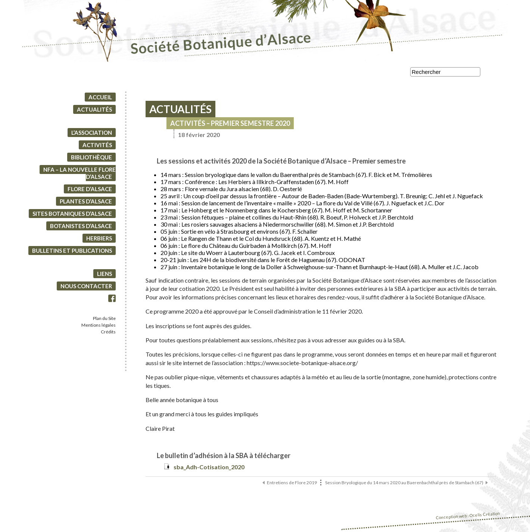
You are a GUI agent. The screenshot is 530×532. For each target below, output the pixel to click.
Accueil (100, 99)
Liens (104, 275)
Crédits (108, 333)
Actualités (94, 111)
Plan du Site (104, 320)
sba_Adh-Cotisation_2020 (209, 468)
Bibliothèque (91, 159)
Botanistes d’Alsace (81, 227)
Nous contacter (86, 287)
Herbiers (99, 240)
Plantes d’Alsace (86, 203)
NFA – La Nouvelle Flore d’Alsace (79, 175)
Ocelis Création (484, 516)
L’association (91, 134)
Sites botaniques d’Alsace (72, 215)
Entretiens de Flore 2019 (292, 484)
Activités (97, 146)
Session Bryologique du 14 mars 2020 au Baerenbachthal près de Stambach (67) (404, 484)
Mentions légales (98, 327)
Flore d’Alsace (90, 190)
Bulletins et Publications (72, 252)
